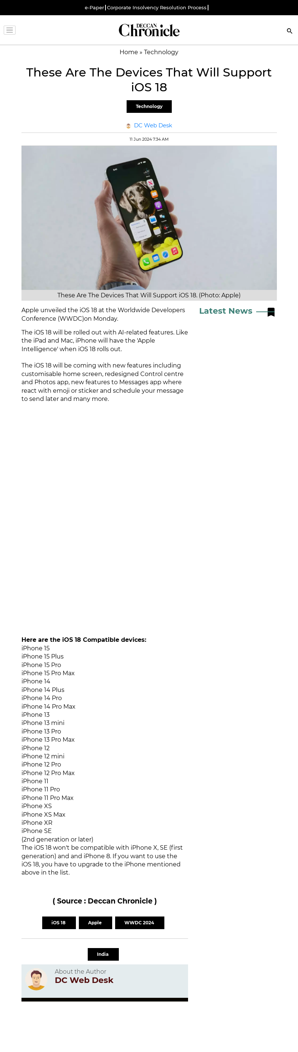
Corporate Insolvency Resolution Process (157, 7)
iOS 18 (59, 922)
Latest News (225, 311)
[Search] (290, 31)
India (103, 954)
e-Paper (94, 7)
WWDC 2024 (139, 922)
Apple (95, 922)
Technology (149, 106)
